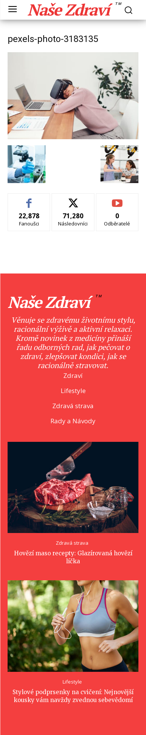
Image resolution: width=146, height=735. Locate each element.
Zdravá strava (72, 543)
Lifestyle (72, 681)
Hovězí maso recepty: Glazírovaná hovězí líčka (73, 557)
